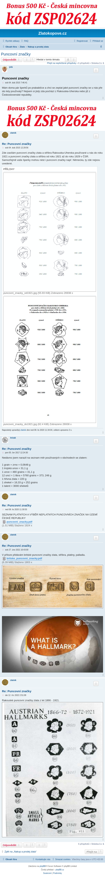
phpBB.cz (60, 870)
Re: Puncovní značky (16, 143)
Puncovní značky (16, 54)
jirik (11, 67)
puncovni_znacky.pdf (19, 521)
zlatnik (13, 133)
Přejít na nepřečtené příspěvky (61, 63)
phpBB (42, 866)
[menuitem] (24, 41)
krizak (13, 438)
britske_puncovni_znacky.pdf (24, 558)
